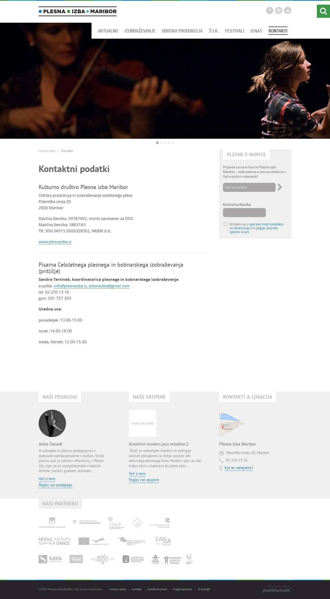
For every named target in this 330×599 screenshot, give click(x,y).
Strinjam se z (256, 228)
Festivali (234, 31)
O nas (256, 31)
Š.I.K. (214, 31)
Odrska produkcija (182, 31)
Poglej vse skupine (144, 480)
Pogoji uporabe (182, 589)
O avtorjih (204, 589)
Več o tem (47, 479)
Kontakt (136, 589)
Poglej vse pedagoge (55, 485)
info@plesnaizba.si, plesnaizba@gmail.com (92, 285)
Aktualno (108, 31)
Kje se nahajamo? (239, 468)
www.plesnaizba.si (55, 241)
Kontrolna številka (237, 204)
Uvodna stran (47, 150)
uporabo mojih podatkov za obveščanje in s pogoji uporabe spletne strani (256, 228)
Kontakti (278, 31)
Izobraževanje (140, 31)
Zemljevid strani (157, 589)
